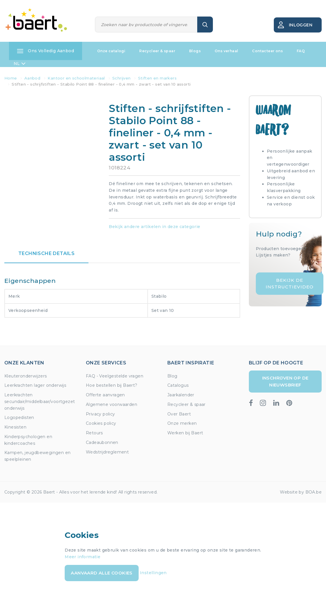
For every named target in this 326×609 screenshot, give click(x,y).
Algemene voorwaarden (111, 404)
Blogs (195, 51)
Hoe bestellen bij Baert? (111, 385)
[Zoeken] (146, 24)
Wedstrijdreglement (107, 452)
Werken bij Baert (185, 432)
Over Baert (179, 414)
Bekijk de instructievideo (290, 283)
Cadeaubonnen (102, 442)
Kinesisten (15, 427)
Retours (94, 432)
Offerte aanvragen (105, 394)
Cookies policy (101, 423)
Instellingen (153, 572)
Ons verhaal (226, 51)
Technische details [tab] (46, 253)
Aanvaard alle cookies (101, 573)
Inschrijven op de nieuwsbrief (285, 381)
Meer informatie (82, 556)
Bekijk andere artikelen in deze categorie (154, 226)
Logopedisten (19, 417)
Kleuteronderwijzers (25, 376)
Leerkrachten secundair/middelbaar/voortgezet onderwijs (39, 401)
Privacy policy (100, 414)
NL (20, 63)
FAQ (301, 51)
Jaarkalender (180, 394)
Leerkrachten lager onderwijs (35, 385)
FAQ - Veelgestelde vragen (114, 376)
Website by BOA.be (301, 492)
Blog (172, 376)
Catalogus (178, 385)
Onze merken (182, 423)
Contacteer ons (267, 51)
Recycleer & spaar (157, 51)
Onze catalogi (111, 51)
